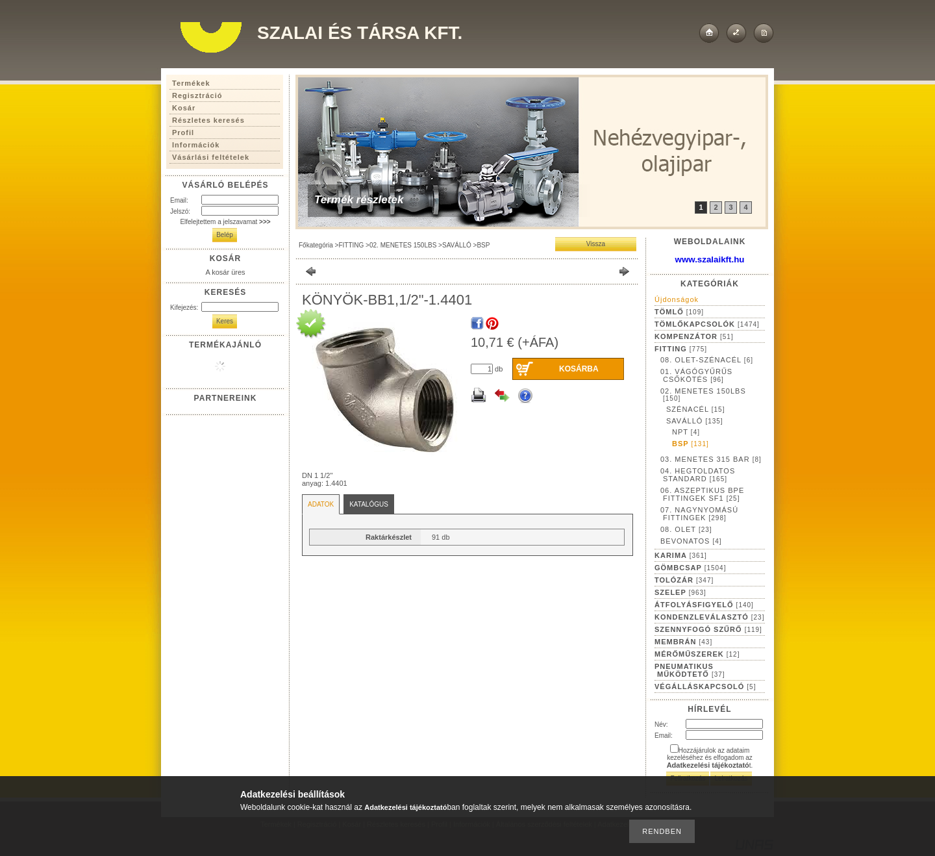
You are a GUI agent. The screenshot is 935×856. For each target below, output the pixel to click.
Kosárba (579, 368)
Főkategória (316, 245)
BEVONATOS (691, 541)
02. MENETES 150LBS (402, 245)
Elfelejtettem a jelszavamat (225, 221)
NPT (686, 432)
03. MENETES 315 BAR (711, 459)
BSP (483, 245)
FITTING (351, 245)
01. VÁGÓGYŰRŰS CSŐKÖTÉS (696, 375)
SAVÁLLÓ (456, 245)
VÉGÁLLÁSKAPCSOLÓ (705, 686)
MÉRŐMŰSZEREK (697, 654)
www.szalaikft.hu (710, 259)
